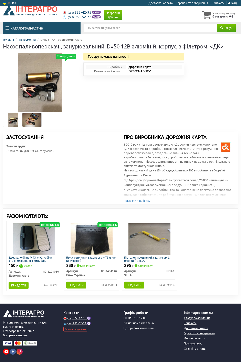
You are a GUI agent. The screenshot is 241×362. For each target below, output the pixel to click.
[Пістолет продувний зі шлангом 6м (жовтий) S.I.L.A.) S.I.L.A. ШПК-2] (149, 238)
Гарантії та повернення (199, 333)
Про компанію (193, 343)
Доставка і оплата (160, 3)
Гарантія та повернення (192, 3)
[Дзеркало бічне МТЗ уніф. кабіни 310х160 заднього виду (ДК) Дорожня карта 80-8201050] (34, 238)
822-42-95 (77, 12)
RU (14, 3)
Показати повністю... (137, 200)
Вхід (232, 3)
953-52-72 (77, 17)
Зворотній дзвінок (113, 15)
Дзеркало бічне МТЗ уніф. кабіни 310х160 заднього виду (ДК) (30, 259)
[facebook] (13, 352)
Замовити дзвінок (75, 329)
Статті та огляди (195, 348)
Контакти (218, 3)
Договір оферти (195, 338)
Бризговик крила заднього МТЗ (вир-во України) (91, 259)
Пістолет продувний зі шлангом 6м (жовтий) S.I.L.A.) (147, 259)
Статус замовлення (197, 318)
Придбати (18, 285)
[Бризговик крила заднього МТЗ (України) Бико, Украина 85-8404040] (92, 238)
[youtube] (6, 352)
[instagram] (20, 352)
